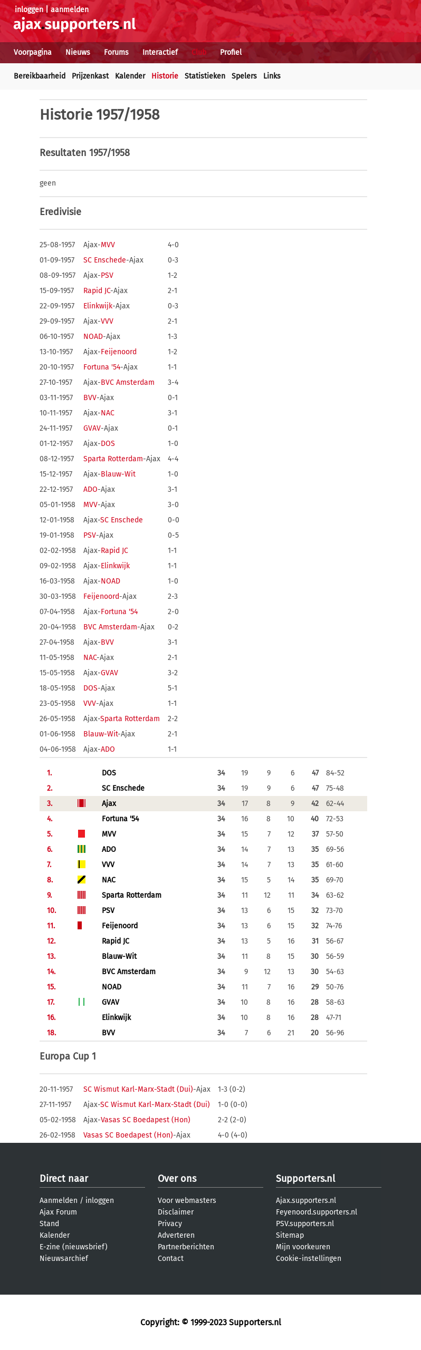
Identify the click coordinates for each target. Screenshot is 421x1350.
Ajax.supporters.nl (306, 1200)
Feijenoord (119, 351)
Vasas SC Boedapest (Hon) (145, 1119)
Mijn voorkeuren (303, 1246)
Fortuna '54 (101, 367)
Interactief (160, 52)
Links (272, 76)
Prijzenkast (90, 76)
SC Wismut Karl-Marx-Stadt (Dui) (138, 1089)
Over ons (177, 1178)
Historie (164, 76)
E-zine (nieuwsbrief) (74, 1246)
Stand (49, 1223)
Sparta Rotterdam (113, 458)
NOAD (93, 336)
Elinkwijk (97, 306)
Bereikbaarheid (39, 76)
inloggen (29, 9)
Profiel (231, 52)
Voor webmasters (187, 1200)
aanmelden (70, 9)
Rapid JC (96, 290)
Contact (171, 1258)
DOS (108, 443)
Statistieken (205, 76)
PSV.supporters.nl (305, 1223)
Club (199, 52)
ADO (90, 489)
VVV (107, 321)
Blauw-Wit (118, 474)
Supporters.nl (305, 1178)
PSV (107, 275)
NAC (107, 413)
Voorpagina (33, 52)
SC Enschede (104, 260)
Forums (116, 52)
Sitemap (290, 1235)
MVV (108, 244)
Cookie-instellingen (308, 1258)
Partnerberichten (186, 1246)
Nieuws (77, 52)
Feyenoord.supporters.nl (316, 1212)
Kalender (130, 76)
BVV (90, 397)
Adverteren (176, 1235)
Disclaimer (176, 1212)
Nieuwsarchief (64, 1258)
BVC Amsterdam (128, 382)
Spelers (244, 76)
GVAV (92, 428)
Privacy (170, 1223)
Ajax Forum (58, 1212)
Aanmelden (59, 1200)
